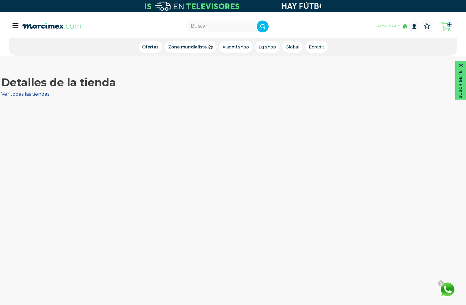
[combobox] (227, 26)
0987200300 (388, 26)
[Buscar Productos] (283, 26)
